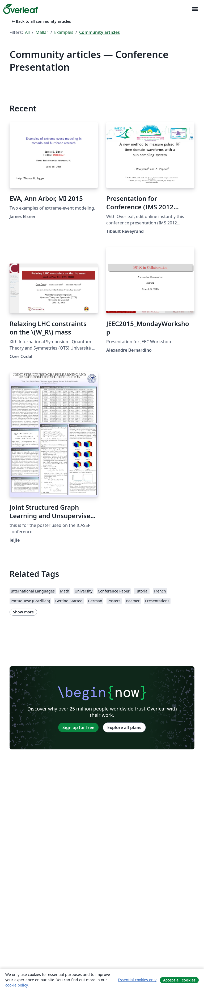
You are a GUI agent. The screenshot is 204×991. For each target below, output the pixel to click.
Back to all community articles (41, 21)
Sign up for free (78, 727)
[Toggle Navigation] (195, 9)
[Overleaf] (20, 9)
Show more (23, 611)
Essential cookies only (137, 979)
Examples (63, 32)
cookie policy (16, 985)
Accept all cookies (179, 980)
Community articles (99, 32)
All (27, 32)
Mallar (42, 32)
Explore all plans (124, 727)
